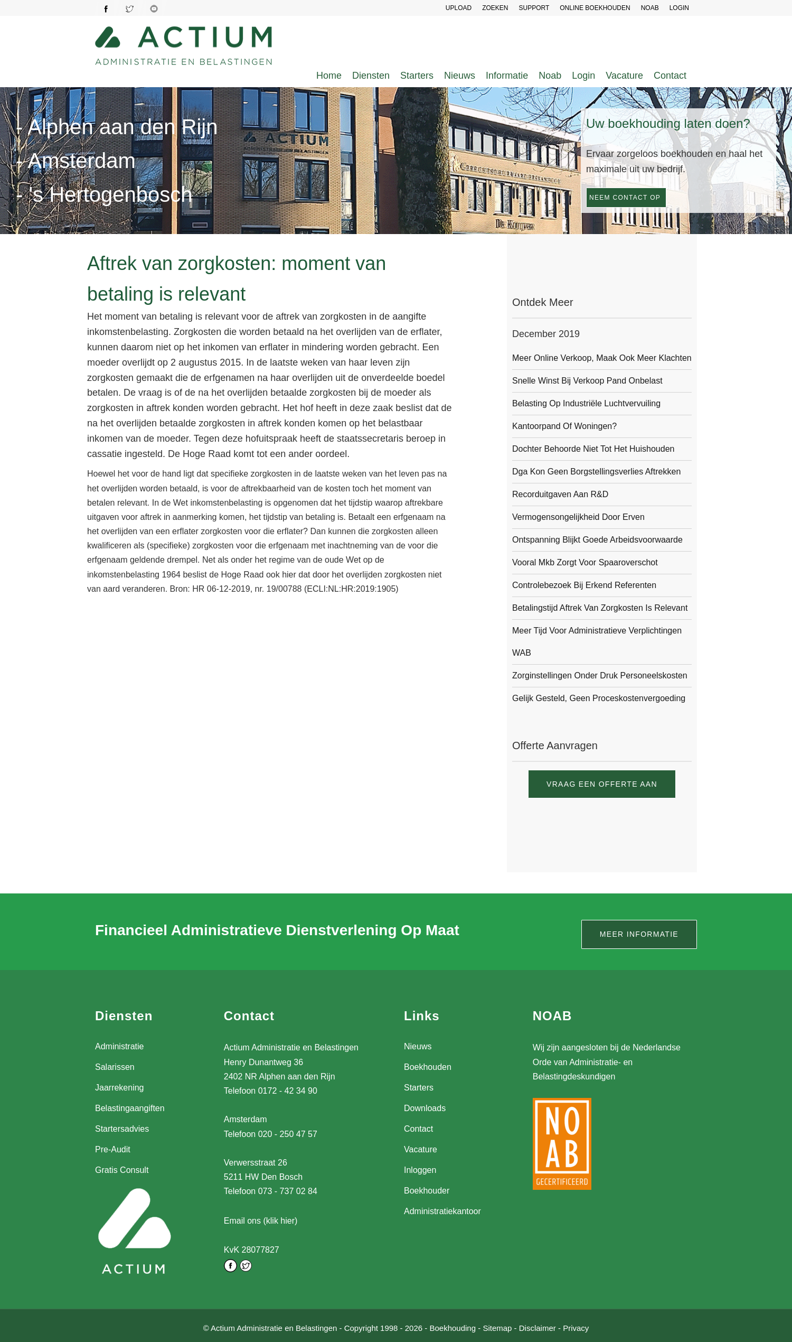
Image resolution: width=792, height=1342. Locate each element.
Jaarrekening (119, 1087)
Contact (670, 75)
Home (329, 75)
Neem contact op (625, 197)
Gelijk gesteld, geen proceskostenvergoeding (598, 698)
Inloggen (420, 1170)
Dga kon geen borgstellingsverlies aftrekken (596, 471)
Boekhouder (426, 1190)
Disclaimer (537, 1325)
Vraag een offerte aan (601, 784)
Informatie (507, 75)
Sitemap (497, 1325)
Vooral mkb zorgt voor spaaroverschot (585, 562)
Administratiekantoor (442, 1211)
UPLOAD (459, 8)
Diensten (371, 75)
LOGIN (679, 8)
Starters (416, 75)
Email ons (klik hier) (261, 1220)
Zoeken (495, 8)
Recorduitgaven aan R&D (560, 494)
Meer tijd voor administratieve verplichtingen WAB (597, 641)
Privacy (576, 1325)
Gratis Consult (121, 1170)
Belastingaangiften (130, 1108)
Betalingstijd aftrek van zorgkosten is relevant (599, 607)
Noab (550, 75)
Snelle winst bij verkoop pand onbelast (587, 380)
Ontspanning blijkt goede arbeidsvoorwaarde (597, 539)
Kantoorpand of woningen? (564, 426)
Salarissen (115, 1067)
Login (583, 75)
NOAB (650, 8)
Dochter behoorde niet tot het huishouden (593, 448)
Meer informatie (639, 934)
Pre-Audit (112, 1149)
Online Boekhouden (595, 8)
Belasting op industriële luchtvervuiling (586, 403)
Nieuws (459, 75)
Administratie (119, 1046)
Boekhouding (452, 1325)
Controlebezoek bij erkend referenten (584, 585)
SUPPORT (533, 8)
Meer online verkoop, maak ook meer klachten (602, 357)
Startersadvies (122, 1128)
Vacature (624, 75)
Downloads (425, 1108)
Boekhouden (427, 1067)
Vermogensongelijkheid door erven (578, 516)
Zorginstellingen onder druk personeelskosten (599, 675)
